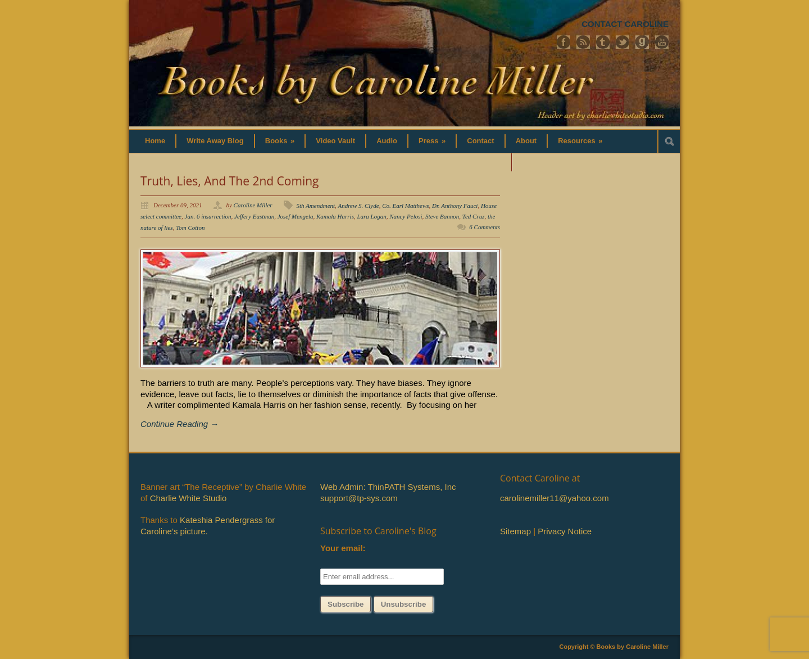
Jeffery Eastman (254, 216)
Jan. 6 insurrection (208, 216)
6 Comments (484, 227)
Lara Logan (371, 216)
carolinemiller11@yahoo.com (554, 498)
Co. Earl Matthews (405, 205)
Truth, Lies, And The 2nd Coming (229, 181)
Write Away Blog (215, 141)
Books (280, 141)
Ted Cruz (473, 216)
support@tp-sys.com (359, 498)
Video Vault (335, 141)
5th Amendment (316, 205)
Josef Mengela (295, 216)
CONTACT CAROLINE (625, 24)
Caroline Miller (253, 205)
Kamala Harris (335, 216)
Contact (480, 141)
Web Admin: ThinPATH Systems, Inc (388, 487)
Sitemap (515, 531)
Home (155, 141)
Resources (580, 141)
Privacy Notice (565, 531)
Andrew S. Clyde (358, 205)
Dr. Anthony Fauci (455, 205)
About (526, 141)
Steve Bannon (442, 216)
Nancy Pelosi (405, 216)
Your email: (343, 548)
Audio (386, 141)
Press (432, 141)
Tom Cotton (190, 227)
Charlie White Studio (188, 498)
